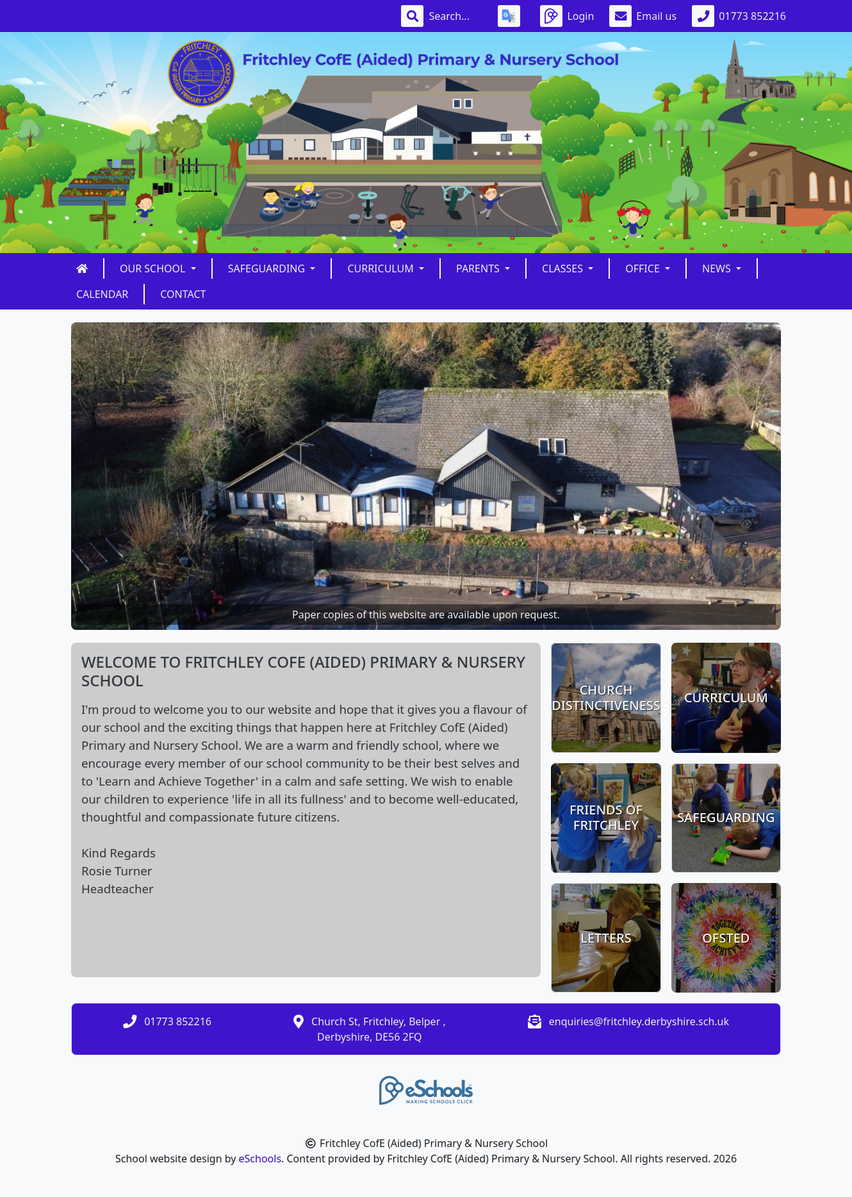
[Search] (455, 16)
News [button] (717, 268)
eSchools (260, 1159)
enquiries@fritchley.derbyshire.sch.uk (639, 1021)
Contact (183, 294)
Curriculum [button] (381, 268)
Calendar (102, 294)
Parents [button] (479, 268)
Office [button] (643, 268)
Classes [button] (564, 268)
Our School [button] (154, 268)
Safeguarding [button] (268, 268)
